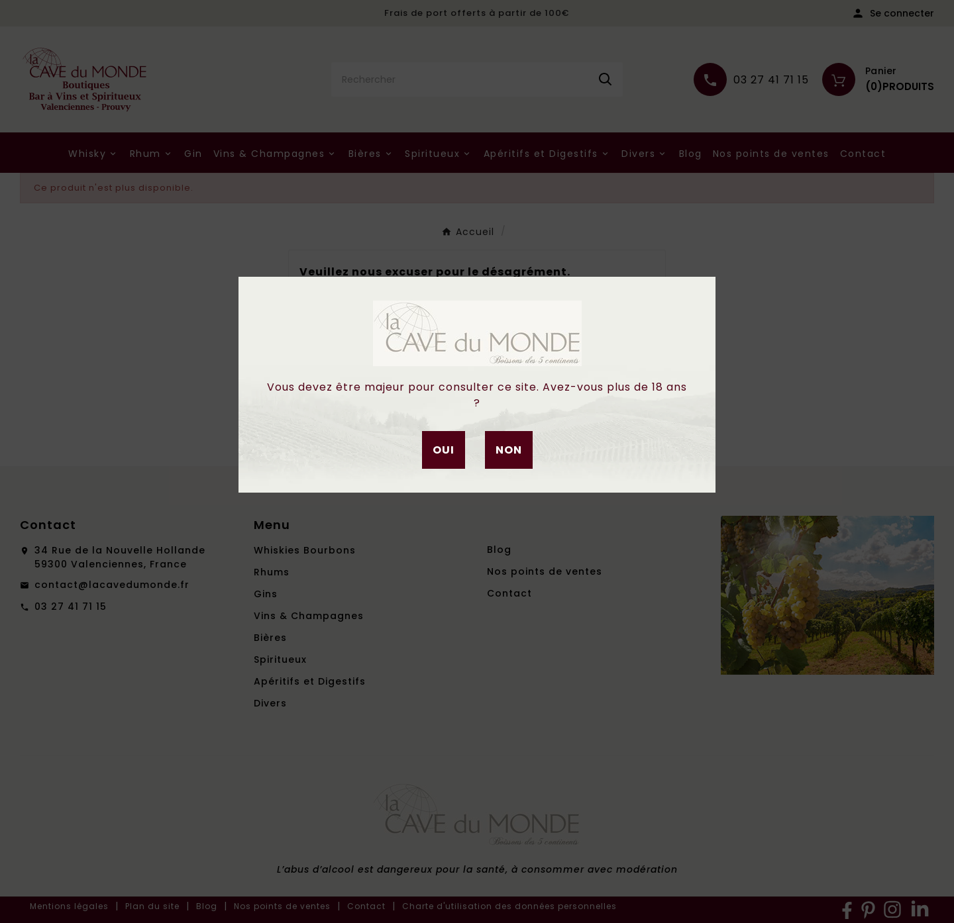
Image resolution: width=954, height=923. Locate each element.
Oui (443, 450)
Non (509, 450)
